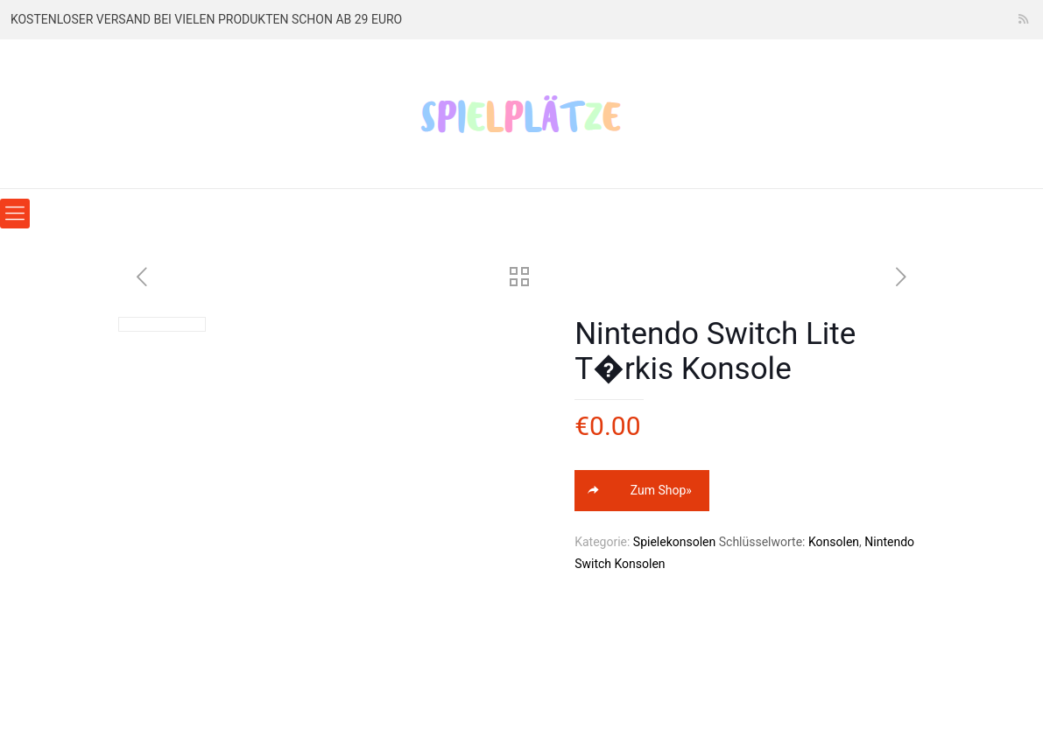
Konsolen (833, 542)
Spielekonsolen (674, 542)
